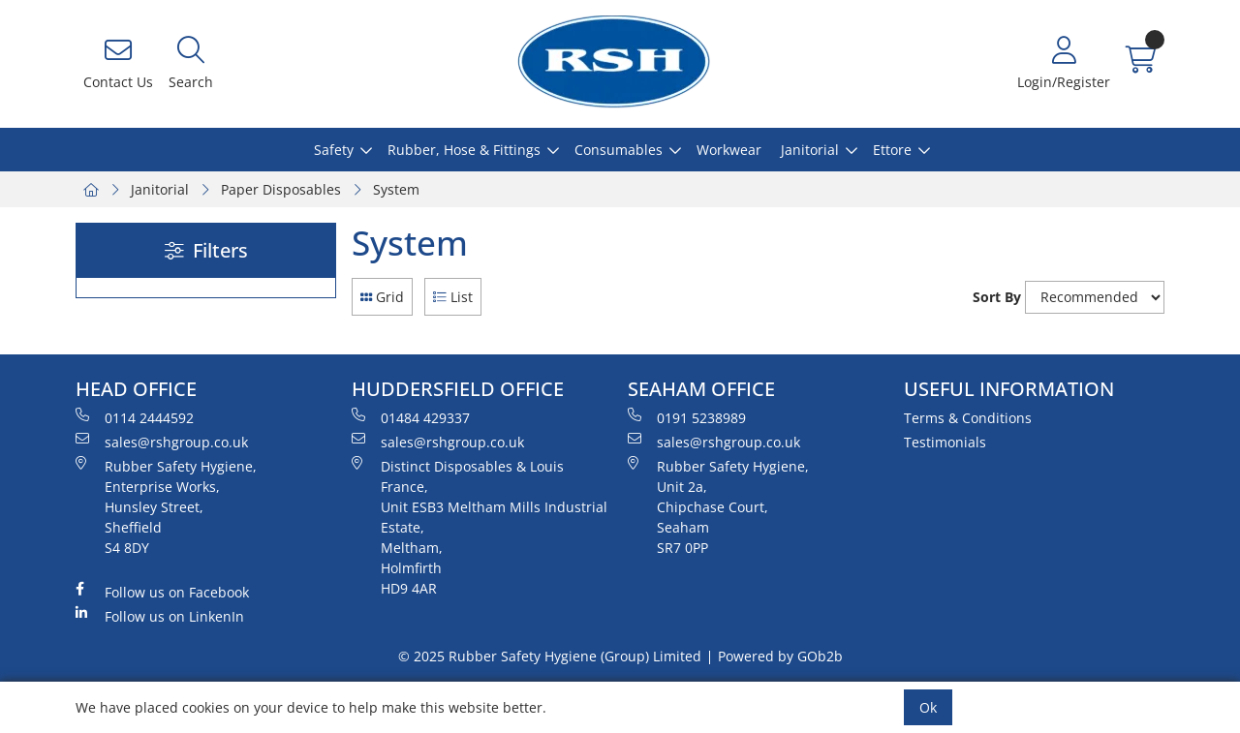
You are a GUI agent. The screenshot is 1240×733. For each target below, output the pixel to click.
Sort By (997, 297)
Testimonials (945, 442)
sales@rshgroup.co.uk (162, 441)
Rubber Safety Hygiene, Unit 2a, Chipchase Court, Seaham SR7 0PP (718, 506)
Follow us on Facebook (162, 591)
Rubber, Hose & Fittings (464, 149)
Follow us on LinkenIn (160, 616)
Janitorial (810, 149)
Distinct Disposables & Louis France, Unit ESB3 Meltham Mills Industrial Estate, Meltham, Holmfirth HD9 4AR (479, 526)
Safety (334, 149)
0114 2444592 (135, 417)
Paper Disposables (281, 189)
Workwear (729, 149)
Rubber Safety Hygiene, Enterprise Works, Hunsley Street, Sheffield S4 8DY (166, 506)
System (396, 189)
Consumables (618, 149)
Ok (928, 707)
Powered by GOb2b (780, 656)
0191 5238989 (687, 417)
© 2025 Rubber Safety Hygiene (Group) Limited (549, 656)
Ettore (892, 149)
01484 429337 (411, 417)
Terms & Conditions (968, 418)
